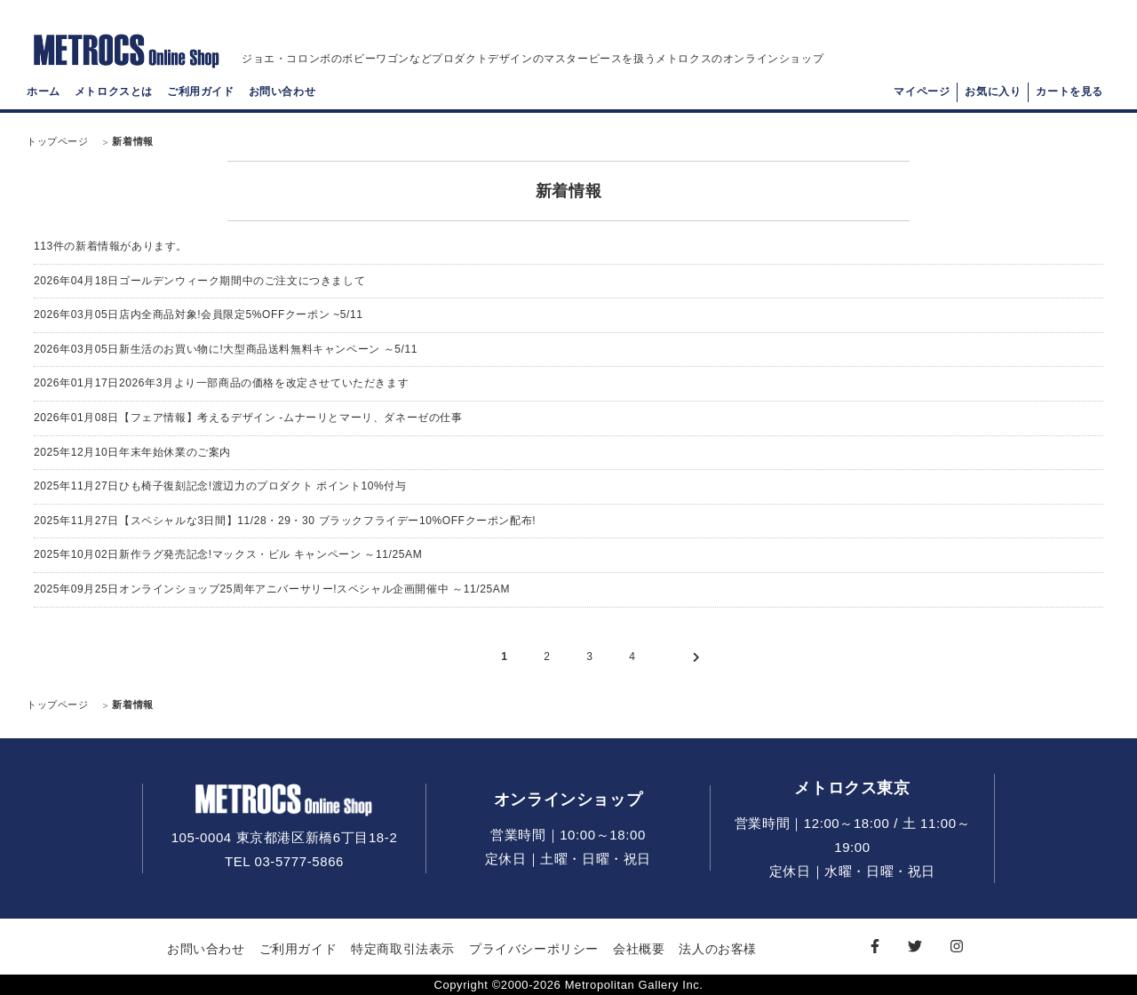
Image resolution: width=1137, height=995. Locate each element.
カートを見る (1069, 94)
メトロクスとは (114, 94)
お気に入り (993, 94)
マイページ (922, 94)
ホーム (43, 94)
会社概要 (638, 949)
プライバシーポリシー (534, 949)
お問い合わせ (282, 94)
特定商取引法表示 (403, 949)
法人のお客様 (718, 949)
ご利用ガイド (201, 94)
